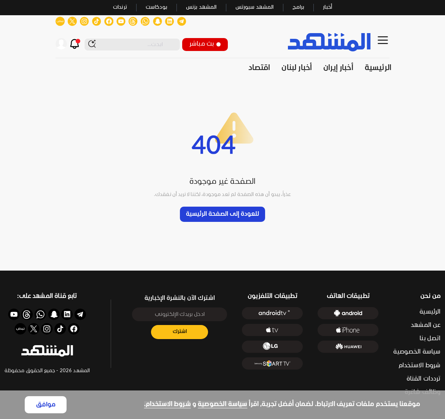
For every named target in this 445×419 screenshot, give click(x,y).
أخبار (327, 7)
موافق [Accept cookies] (46, 405)
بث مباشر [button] (205, 44)
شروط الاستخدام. (167, 404)
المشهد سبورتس (254, 7)
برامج (298, 7)
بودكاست (156, 7)
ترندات (120, 7)
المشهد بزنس (201, 7)
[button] (47, 351)
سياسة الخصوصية (222, 404)
